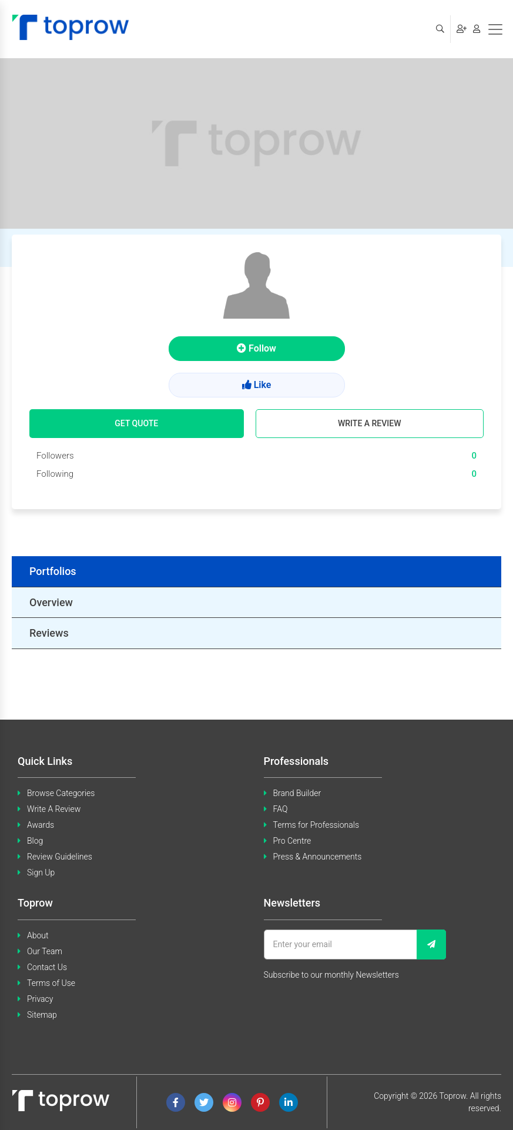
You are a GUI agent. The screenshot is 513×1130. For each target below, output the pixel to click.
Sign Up (41, 872)
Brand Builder (297, 793)
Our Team (44, 951)
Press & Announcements (317, 856)
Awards (40, 825)
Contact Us (47, 967)
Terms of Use (51, 983)
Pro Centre (292, 840)
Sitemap (42, 1014)
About (38, 935)
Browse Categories (61, 793)
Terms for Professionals (316, 825)
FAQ (280, 809)
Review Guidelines (59, 856)
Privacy (40, 999)
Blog (35, 840)
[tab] (256, 571)
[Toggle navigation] (495, 29)
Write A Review (54, 809)
